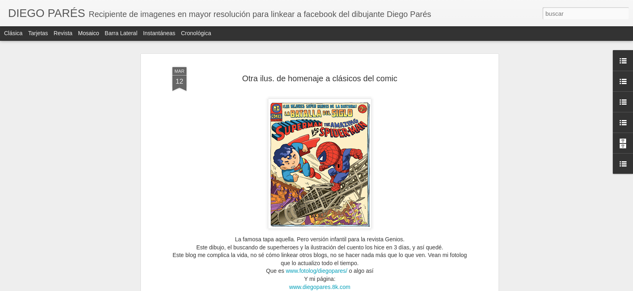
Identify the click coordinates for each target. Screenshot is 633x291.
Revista (63, 33)
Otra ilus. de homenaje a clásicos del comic (320, 78)
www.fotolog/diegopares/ (317, 271)
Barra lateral (121, 33)
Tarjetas (38, 33)
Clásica (13, 33)
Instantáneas (159, 33)
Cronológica (196, 33)
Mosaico (88, 33)
